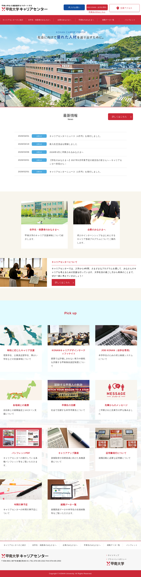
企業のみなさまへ (64, 20)
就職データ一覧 (108, 20)
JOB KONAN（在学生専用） (97, 7)
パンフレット (130, 20)
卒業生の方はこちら (97, 12)
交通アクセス (126, 8)
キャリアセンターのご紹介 (13, 20)
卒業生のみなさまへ (86, 20)
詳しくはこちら (119, 116)
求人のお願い (74, 7)
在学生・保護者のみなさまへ (39, 20)
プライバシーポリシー (117, 559)
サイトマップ (113, 555)
